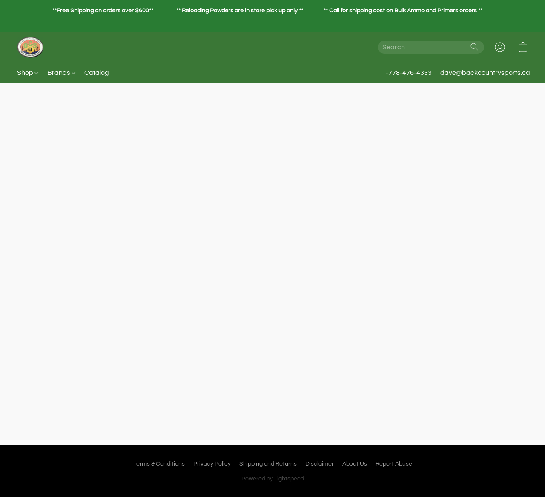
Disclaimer (319, 464)
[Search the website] (474, 47)
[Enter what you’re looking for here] (431, 47)
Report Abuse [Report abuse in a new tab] (394, 464)
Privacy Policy (212, 464)
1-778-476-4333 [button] (407, 72)
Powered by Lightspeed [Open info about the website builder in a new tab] (272, 479)
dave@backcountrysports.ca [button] (485, 72)
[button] (30, 47)
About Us (354, 464)
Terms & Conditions (159, 464)
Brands (61, 72)
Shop (27, 72)
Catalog (96, 72)
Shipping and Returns (268, 464)
